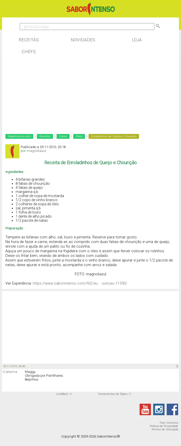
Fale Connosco (169, 422)
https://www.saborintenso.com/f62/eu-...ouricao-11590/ (80, 283)
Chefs (29, 51)
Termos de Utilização (164, 429)
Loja (137, 39)
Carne (63, 136)
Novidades (83, 39)
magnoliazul (36, 151)
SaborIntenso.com (19, 136)
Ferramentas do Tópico (112, 394)
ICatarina (10, 372)
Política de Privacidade (164, 426)
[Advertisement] (43, 91)
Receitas (29, 39)
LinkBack (62, 394)
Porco (79, 136)
